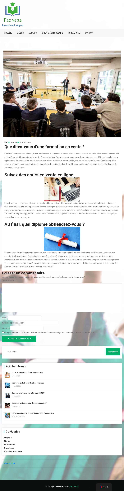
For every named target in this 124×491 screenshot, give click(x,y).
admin (12, 142)
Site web (6, 328)
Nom (5, 318)
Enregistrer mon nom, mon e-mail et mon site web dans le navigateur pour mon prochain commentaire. (49, 332)
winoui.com (9, 463)
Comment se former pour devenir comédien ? (29, 403)
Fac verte (13, 20)
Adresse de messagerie (13, 323)
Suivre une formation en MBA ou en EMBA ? (28, 393)
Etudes (20, 33)
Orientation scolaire (52, 33)
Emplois (33, 33)
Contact (89, 33)
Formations (74, 33)
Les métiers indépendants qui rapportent (27, 373)
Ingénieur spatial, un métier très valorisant (28, 383)
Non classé (9, 448)
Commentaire (9, 280)
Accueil (8, 33)
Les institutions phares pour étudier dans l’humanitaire (33, 413)
